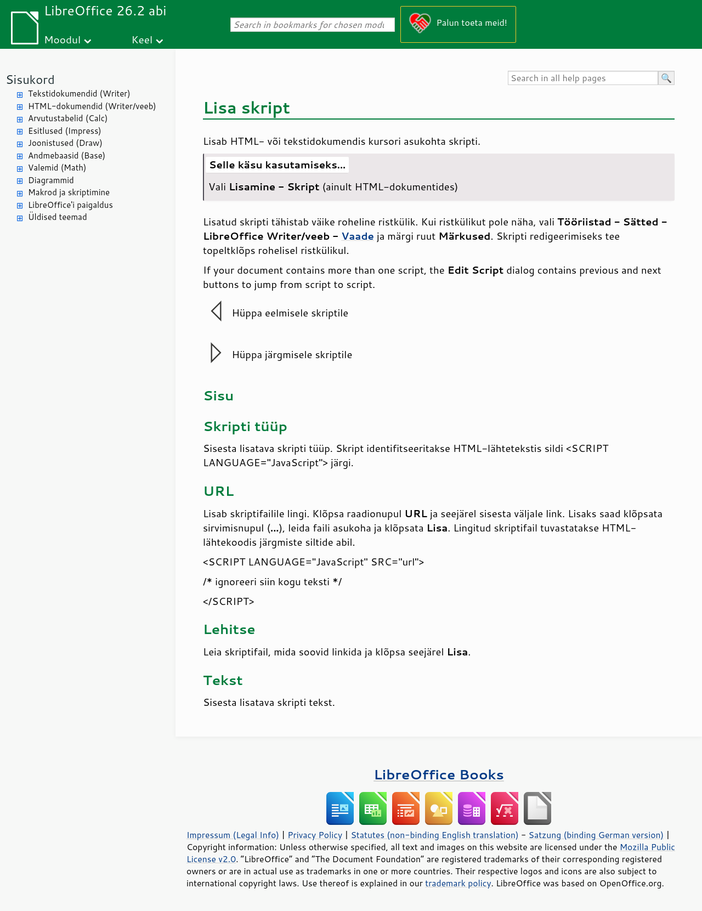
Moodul (62, 39)
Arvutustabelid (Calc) (67, 118)
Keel (141, 39)
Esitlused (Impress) (64, 131)
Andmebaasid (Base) (66, 155)
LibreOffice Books (438, 774)
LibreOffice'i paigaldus (70, 205)
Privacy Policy (314, 835)
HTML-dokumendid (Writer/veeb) (92, 106)
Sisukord (30, 79)
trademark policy (458, 883)
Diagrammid (51, 180)
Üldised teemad (57, 217)
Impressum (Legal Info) (232, 835)
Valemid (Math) (57, 167)
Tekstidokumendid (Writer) (79, 93)
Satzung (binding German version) (596, 835)
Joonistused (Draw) (65, 143)
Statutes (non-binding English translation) (434, 835)
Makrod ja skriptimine (69, 192)
